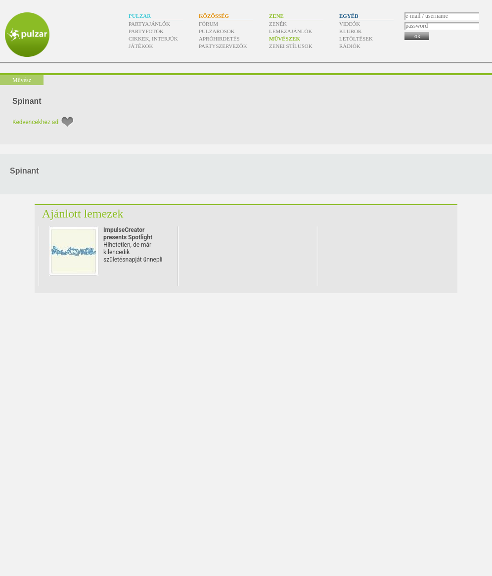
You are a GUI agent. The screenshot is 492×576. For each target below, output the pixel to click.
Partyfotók (146, 31)
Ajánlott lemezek (83, 213)
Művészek (284, 39)
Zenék (278, 24)
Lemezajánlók (290, 31)
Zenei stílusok (291, 46)
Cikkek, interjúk (153, 39)
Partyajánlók (149, 24)
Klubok (350, 31)
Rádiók (349, 46)
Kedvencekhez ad (35, 122)
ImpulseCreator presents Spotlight (127, 233)
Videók (349, 24)
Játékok (141, 46)
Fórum (208, 24)
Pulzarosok (217, 31)
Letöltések (356, 39)
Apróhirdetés (219, 39)
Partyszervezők (223, 46)
